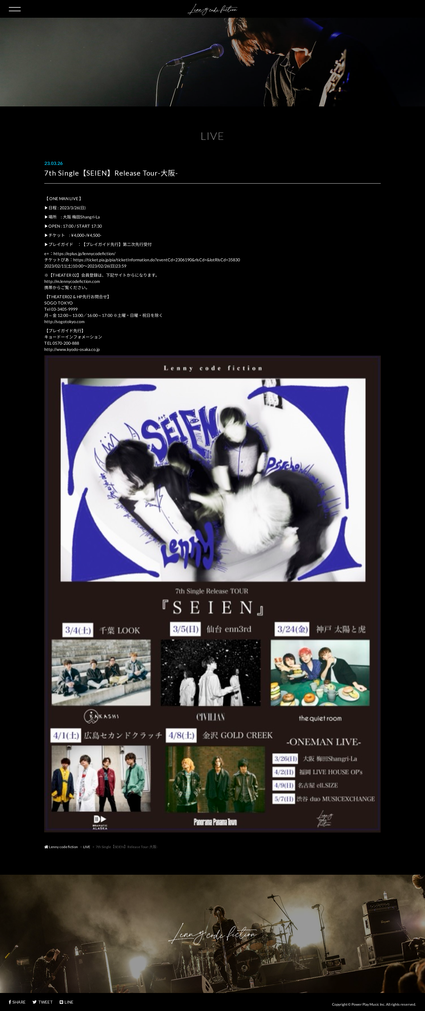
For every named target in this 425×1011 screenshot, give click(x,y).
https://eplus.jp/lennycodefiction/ (84, 253)
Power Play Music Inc (368, 1004)
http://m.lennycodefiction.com (72, 281)
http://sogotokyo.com (64, 321)
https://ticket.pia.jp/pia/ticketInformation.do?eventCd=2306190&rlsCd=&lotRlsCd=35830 (156, 259)
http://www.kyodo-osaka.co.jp (72, 349)
